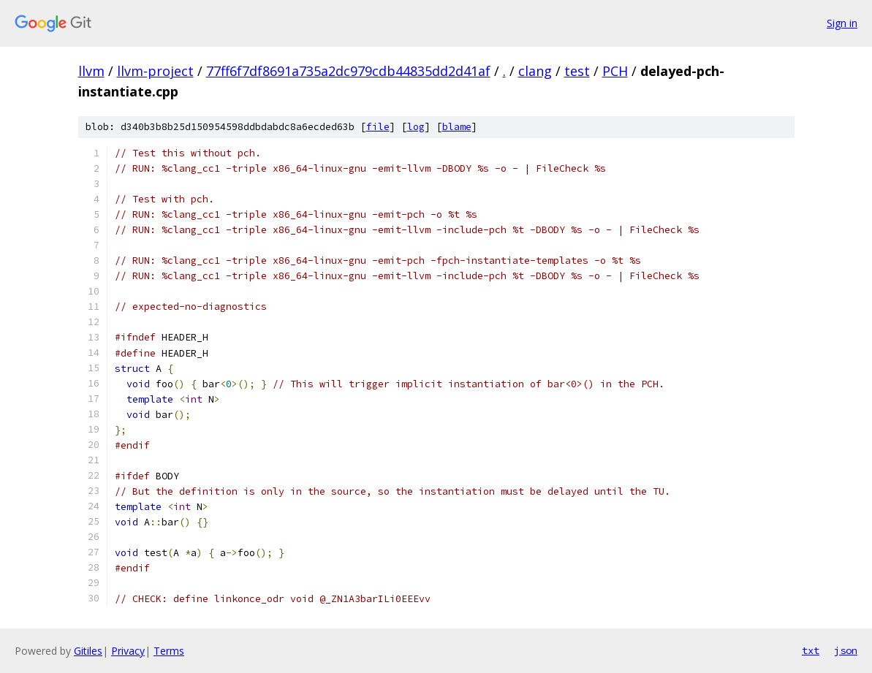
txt (810, 650)
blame (456, 127)
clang (535, 71)
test (577, 71)
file (378, 127)
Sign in (842, 23)
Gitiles (88, 651)
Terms (168, 651)
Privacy (128, 651)
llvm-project (155, 71)
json (845, 650)
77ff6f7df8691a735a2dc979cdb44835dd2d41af (348, 71)
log (416, 127)
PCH (615, 71)
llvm (91, 71)
